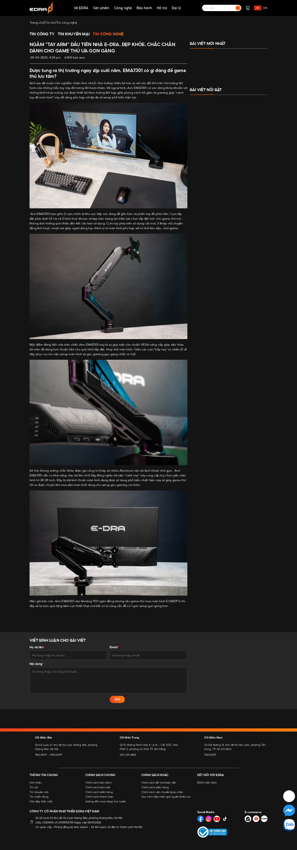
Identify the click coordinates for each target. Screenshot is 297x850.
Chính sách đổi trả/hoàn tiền (158, 782)
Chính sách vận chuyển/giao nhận (162, 792)
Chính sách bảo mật (97, 787)
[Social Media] (200, 818)
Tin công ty (42, 34)
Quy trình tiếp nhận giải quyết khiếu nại (165, 796)
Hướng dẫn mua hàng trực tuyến (105, 801)
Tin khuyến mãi (39, 792)
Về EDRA (81, 8)
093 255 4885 (128, 755)
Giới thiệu (35, 782)
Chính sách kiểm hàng (99, 792)
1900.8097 (41, 755)
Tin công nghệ (108, 34)
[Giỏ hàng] (247, 8)
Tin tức (34, 787)
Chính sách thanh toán (99, 796)
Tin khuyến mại (74, 34)
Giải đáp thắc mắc (41, 801)
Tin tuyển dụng (39, 796)
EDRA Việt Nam (207, 782)
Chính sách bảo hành (98, 782)
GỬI (117, 699)
